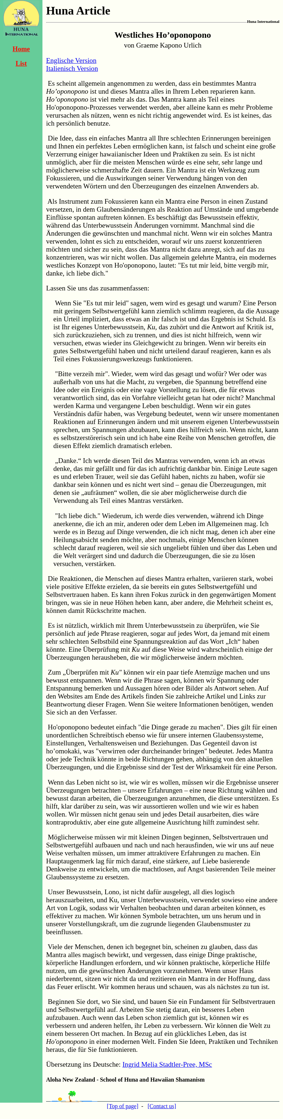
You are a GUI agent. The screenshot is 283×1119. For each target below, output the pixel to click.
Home (21, 49)
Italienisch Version (72, 68)
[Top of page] (123, 1106)
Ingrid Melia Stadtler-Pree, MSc (167, 1064)
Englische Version (71, 60)
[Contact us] (162, 1106)
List (21, 63)
